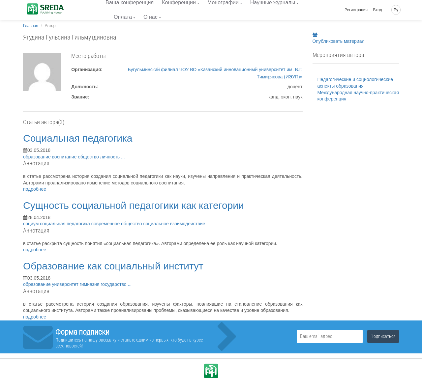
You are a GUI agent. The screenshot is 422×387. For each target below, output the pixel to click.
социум (31, 223)
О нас (150, 17)
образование (37, 156)
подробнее (34, 189)
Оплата (123, 17)
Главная (30, 25)
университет (66, 284)
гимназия (90, 284)
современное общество (117, 223)
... (123, 156)
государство (114, 284)
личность (110, 156)
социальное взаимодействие (174, 223)
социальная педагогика (65, 223)
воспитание (65, 156)
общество (89, 156)
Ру (396, 10)
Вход (377, 10)
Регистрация (356, 10)
